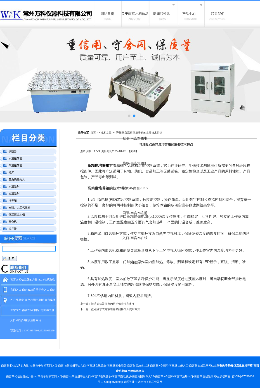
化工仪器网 (155, 381)
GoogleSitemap (113, 381)
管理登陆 (129, 381)
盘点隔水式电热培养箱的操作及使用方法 (115, 309)
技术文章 (106, 132)
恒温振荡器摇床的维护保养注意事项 (113, 303)
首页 (93, 132)
